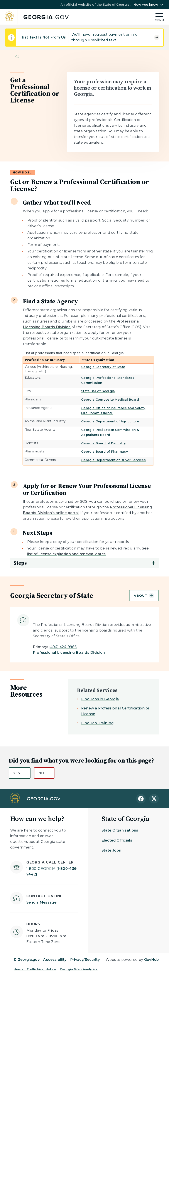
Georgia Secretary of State (103, 367)
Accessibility (54, 960)
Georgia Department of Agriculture (110, 421)
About (144, 595)
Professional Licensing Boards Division (69, 652)
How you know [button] (146, 4)
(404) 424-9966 (63, 647)
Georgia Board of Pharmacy (104, 452)
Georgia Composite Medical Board (110, 400)
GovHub (151, 960)
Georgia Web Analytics (79, 969)
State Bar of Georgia (98, 391)
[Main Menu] (157, 17)
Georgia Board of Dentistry (103, 443)
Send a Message (41, 902)
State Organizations (119, 830)
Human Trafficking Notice (35, 969)
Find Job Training (97, 723)
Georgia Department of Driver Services (113, 460)
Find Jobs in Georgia (100, 699)
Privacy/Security (85, 960)
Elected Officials (116, 840)
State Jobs (111, 850)
